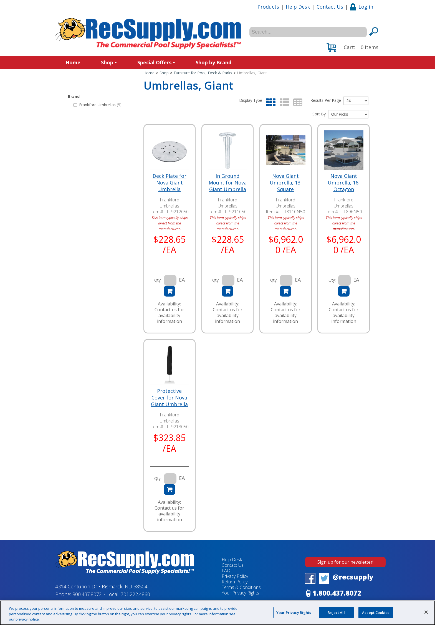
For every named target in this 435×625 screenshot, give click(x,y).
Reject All (336, 612)
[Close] (426, 612)
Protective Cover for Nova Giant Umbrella (169, 398)
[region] (217, 612)
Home (72, 62)
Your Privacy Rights (240, 593)
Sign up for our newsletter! (345, 562)
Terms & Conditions (241, 587)
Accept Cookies (375, 612)
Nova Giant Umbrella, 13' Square (286, 183)
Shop (109, 62)
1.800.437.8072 (337, 593)
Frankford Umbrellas (98, 104)
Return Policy (234, 582)
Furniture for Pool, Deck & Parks (203, 72)
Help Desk (298, 6)
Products (268, 6)
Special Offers (156, 62)
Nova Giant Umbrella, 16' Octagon (344, 183)
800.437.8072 (87, 594)
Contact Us (330, 6)
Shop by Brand (213, 62)
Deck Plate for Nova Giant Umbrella (169, 183)
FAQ (226, 571)
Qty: (157, 280)
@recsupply (353, 576)
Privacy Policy (235, 576)
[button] (352, 48)
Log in (361, 6)
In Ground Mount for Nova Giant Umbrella (228, 183)
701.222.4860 (135, 594)
